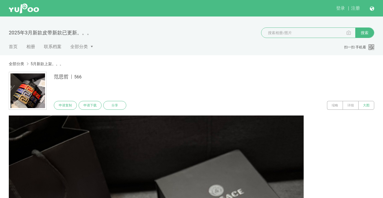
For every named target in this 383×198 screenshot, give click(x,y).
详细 (350, 105)
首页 (13, 46)
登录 (340, 8)
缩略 (335, 105)
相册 (30, 46)
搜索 (364, 33)
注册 (355, 8)
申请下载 (90, 105)
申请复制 (65, 105)
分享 (114, 105)
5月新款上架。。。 (46, 64)
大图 (366, 105)
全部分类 (79, 46)
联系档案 (52, 46)
